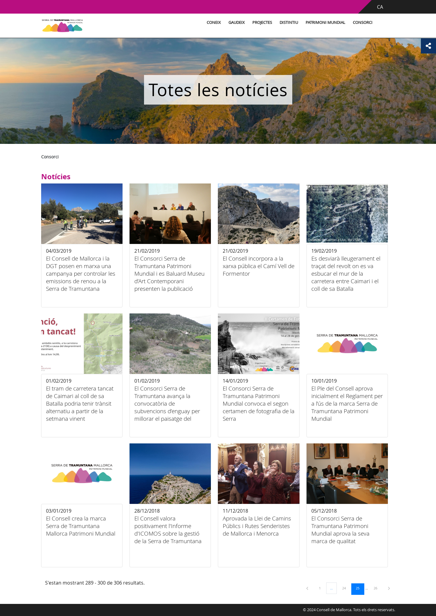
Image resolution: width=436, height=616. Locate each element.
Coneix (214, 22)
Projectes (262, 22)
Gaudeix (236, 22)
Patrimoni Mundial (325, 22)
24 (346, 587)
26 (377, 587)
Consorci (362, 22)
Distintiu (289, 22)
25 (360, 587)
